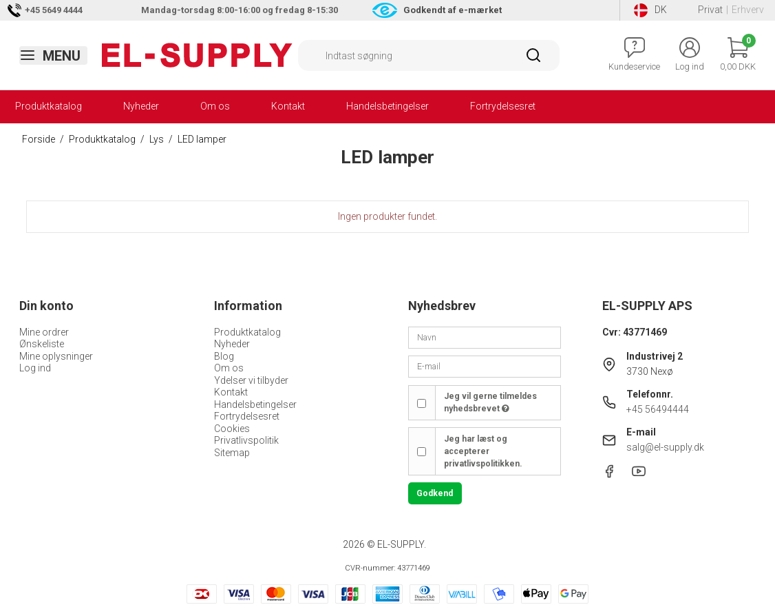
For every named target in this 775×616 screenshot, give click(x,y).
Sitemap (232, 452)
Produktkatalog (48, 106)
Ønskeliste (41, 343)
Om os (215, 106)
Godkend (434, 493)
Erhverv (748, 9)
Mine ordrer (44, 332)
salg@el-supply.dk (665, 447)
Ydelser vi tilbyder (251, 380)
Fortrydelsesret (502, 106)
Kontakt (288, 106)
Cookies (232, 428)
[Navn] (484, 336)
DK (650, 10)
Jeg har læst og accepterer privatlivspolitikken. (483, 451)
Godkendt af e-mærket (452, 10)
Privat (710, 9)
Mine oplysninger (56, 356)
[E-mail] (484, 365)
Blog (224, 356)
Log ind (35, 367)
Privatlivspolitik (246, 440)
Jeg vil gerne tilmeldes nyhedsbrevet (490, 402)
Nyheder (141, 106)
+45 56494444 (657, 409)
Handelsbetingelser (387, 106)
